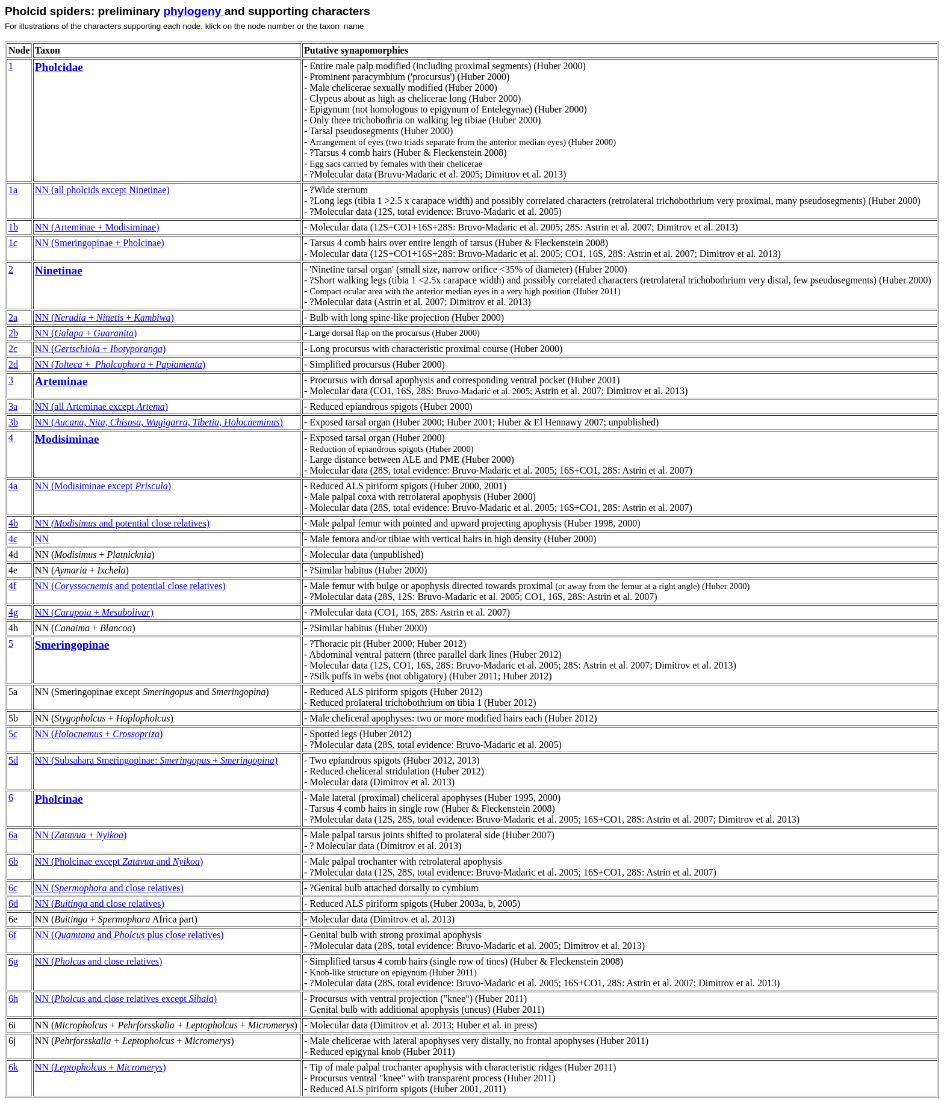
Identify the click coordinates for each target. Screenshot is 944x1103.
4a (12, 486)
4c (12, 539)
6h (13, 998)
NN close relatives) (129, 935)
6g (13, 961)
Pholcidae (59, 67)
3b (13, 422)
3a (12, 406)
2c (12, 349)
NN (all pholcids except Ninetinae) (102, 190)
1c (12, 243)
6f (12, 935)
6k (13, 1067)
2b (13, 333)
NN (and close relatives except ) (126, 998)
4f (12, 586)
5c (12, 734)
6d (13, 903)
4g (13, 612)
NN (100, 349)
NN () (159, 422)
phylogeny (193, 11)
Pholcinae (59, 798)
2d (13, 364)
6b (13, 861)
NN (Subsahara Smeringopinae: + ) (156, 760)
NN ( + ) (86, 333)
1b (13, 227)
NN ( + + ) (104, 317)
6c (12, 888)
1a (12, 190)
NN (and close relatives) (99, 903)
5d (13, 760)
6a (12, 835)
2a (12, 317)
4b (13, 523)
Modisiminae (67, 439)
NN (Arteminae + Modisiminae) (97, 227)
